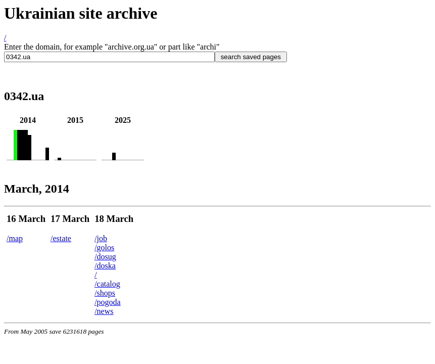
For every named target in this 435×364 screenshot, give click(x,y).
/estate (61, 238)
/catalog (107, 284)
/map (15, 238)
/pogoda (107, 302)
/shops (104, 293)
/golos (104, 247)
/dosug (105, 256)
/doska (105, 265)
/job (100, 238)
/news (103, 311)
